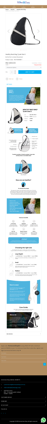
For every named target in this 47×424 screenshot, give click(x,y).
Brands (12, 9)
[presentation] (34, 369)
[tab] (23, 84)
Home (7, 9)
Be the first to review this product (14, 57)
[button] (9, 31)
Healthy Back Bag (21, 9)
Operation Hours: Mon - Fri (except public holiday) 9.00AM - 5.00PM (11, 392)
